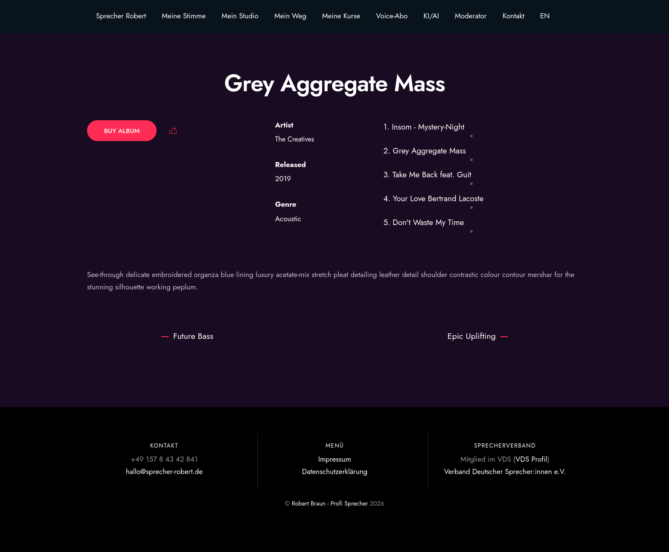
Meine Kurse (341, 16)
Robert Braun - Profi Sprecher (330, 503)
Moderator (471, 16)
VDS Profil (531, 459)
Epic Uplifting (478, 336)
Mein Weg (290, 16)
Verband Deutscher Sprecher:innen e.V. (505, 471)
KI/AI (431, 16)
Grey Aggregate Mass (334, 83)
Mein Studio (240, 16)
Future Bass (187, 336)
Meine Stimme (184, 16)
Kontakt (513, 16)
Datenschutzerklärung (335, 471)
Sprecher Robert (121, 16)
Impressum (334, 459)
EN (545, 16)
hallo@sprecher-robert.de (164, 471)
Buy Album (122, 130)
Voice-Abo (391, 16)
